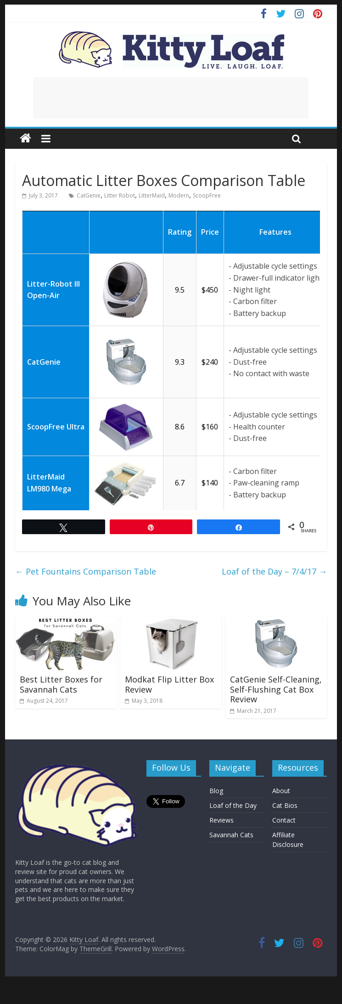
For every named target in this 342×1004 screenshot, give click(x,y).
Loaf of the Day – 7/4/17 (274, 571)
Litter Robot (119, 195)
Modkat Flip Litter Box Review (169, 684)
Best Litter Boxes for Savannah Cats (61, 684)
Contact (284, 820)
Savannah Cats (231, 834)
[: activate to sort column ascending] (56, 210)
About (281, 790)
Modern (178, 195)
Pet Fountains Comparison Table (85, 571)
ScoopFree (207, 195)
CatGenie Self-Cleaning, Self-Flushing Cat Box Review (276, 689)
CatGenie (89, 195)
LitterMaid (152, 195)
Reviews (221, 820)
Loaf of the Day (233, 805)
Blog (216, 790)
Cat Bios (284, 805)
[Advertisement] (170, 97)
